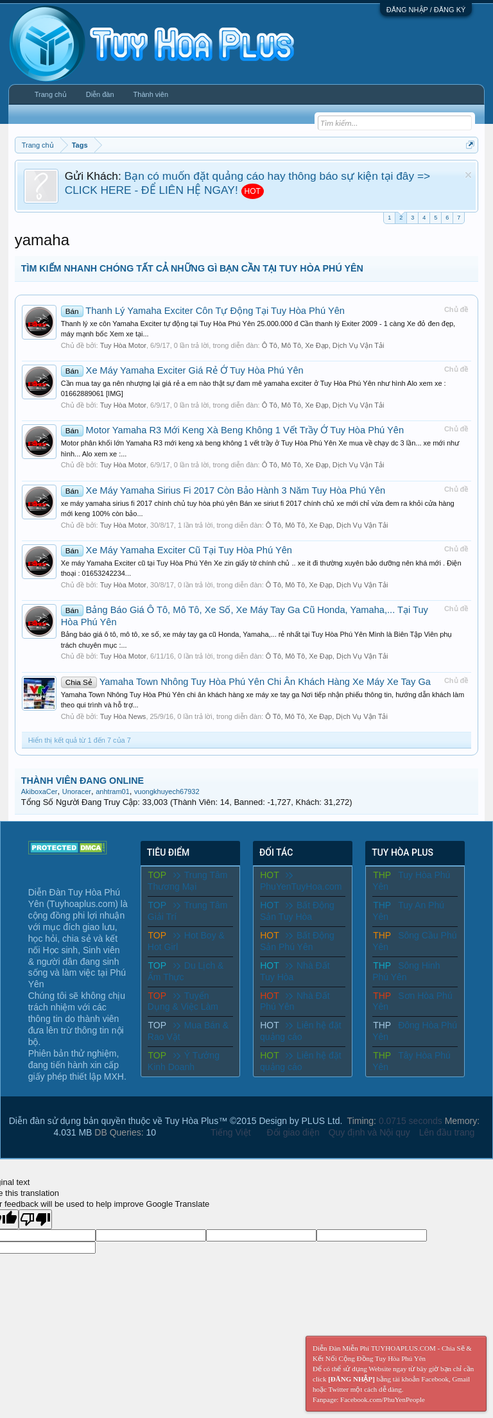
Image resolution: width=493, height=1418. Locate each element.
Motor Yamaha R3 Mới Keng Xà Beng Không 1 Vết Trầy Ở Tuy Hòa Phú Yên (232, 430)
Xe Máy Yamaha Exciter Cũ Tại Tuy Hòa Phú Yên (176, 550)
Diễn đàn (100, 94)
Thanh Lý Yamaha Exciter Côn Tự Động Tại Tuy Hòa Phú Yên (203, 311)
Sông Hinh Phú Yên (406, 971)
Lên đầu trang (447, 1132)
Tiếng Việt (231, 1132)
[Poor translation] (35, 1219)
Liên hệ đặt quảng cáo (301, 1031)
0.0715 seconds (410, 1121)
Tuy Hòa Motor (123, 345)
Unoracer (76, 791)
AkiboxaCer (39, 791)
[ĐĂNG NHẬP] (351, 1379)
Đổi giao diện (293, 1132)
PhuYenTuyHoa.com (301, 881)
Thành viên (151, 94)
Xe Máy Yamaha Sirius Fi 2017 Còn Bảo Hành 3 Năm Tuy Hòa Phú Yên (223, 490)
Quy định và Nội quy (369, 1132)
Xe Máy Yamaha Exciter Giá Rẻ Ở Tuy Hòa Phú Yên (182, 370)
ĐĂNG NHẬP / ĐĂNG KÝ (426, 9)
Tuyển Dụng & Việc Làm (183, 1001)
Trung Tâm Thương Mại (188, 881)
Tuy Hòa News (123, 716)
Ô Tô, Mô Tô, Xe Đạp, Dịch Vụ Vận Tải (323, 345)
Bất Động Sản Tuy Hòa (297, 911)
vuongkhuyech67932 (167, 791)
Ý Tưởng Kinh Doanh (184, 1061)
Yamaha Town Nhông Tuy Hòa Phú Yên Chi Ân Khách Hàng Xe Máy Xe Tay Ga (246, 682)
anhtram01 (113, 791)
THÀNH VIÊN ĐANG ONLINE (82, 780)
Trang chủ (51, 94)
